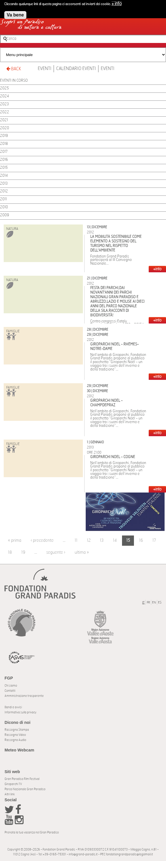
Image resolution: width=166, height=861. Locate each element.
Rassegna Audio (15, 739)
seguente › (55, 552)
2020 (4, 128)
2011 (3, 199)
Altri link (10, 794)
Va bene (15, 13)
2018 (4, 144)
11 (76, 540)
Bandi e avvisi (13, 707)
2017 (4, 152)
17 (154, 540)
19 (23, 552)
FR (148, 602)
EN (154, 602)
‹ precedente (42, 540)
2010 (4, 207)
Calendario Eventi (76, 68)
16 (141, 540)
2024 (4, 96)
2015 (4, 168)
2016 (4, 160)
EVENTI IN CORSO (14, 81)
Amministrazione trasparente (24, 695)
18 (10, 552)
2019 (4, 136)
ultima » (82, 552)
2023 (4, 104)
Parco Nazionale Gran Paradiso (25, 789)
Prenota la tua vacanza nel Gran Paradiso (32, 832)
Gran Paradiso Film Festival (22, 778)
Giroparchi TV (13, 784)
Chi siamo (11, 685)
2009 (4, 215)
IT (143, 602)
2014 (4, 176)
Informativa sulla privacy (20, 712)
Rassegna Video (15, 734)
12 (89, 540)
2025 (4, 88)
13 (102, 540)
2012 (4, 191)
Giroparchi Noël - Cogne (112, 457)
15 (128, 540)
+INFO (157, 269)
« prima (14, 540)
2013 (4, 184)
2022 (4, 112)
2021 (4, 120)
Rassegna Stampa (17, 729)
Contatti (10, 690)
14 (115, 540)
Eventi (44, 68)
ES (159, 602)
